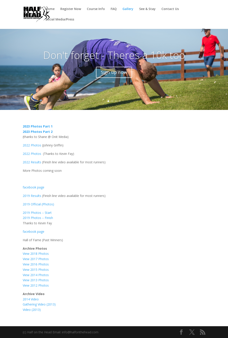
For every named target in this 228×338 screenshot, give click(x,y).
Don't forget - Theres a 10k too (114, 55)
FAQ (114, 9)
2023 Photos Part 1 (38, 126)
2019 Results (32, 196)
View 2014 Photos (36, 275)
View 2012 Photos (36, 285)
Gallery (127, 9)
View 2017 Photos (36, 259)
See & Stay (147, 9)
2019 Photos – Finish (38, 218)
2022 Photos (32, 145)
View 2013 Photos (36, 280)
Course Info (96, 9)
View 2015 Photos (36, 269)
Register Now (70, 9)
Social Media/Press (59, 19)
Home (50, 9)
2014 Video (31, 299)
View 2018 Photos (36, 253)
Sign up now (114, 72)
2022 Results (32, 162)
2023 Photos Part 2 (38, 132)
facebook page (33, 187)
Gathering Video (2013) (39, 304)
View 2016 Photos (36, 264)
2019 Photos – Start (37, 212)
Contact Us (170, 9)
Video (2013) (32, 310)
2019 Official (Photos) (38, 204)
